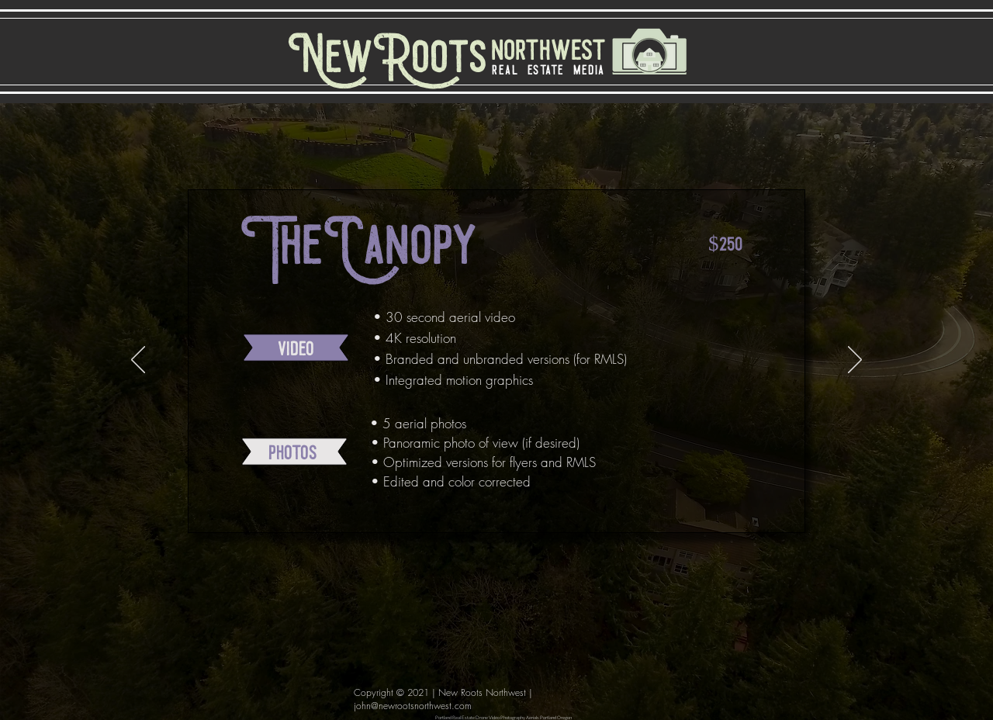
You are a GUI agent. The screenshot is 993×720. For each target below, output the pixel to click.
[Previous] (138, 361)
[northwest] (543, 52)
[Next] (855, 361)
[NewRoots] (387, 60)
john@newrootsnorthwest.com (413, 705)
